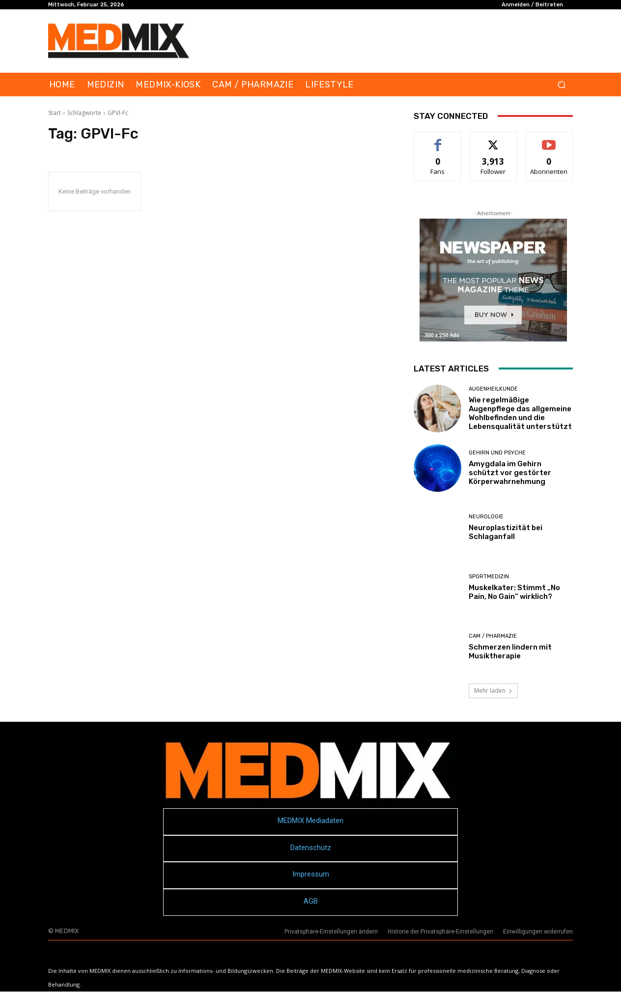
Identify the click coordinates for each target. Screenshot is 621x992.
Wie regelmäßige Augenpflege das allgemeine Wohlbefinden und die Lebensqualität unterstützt (520, 413)
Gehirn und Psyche (497, 452)
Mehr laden (493, 690)
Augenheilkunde (493, 389)
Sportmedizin (489, 576)
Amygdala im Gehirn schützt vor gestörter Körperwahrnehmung (510, 472)
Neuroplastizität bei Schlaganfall (505, 532)
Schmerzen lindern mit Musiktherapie (510, 651)
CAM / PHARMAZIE (493, 636)
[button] (561, 84)
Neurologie (486, 516)
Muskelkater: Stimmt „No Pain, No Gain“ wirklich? (514, 592)
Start (54, 113)
